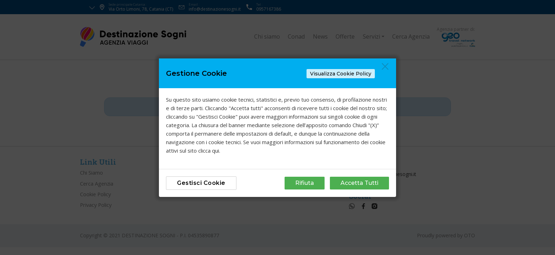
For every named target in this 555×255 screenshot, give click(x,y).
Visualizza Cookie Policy (340, 73)
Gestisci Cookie (201, 183)
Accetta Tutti (359, 183)
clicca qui (208, 150)
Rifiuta (304, 183)
